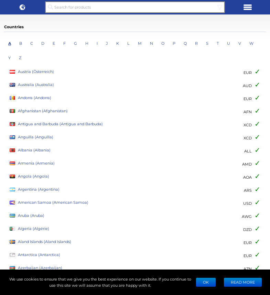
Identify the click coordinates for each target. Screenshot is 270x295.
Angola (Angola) (29, 176)
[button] (22, 7)
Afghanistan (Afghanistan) (39, 111)
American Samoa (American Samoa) (49, 202)
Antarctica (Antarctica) (35, 255)
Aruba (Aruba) (27, 215)
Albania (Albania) (30, 150)
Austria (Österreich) (32, 72)
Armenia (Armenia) (32, 163)
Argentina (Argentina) (35, 189)
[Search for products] (135, 7)
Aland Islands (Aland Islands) (40, 242)
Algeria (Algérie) (29, 228)
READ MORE (243, 282)
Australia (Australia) (32, 85)
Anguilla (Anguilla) (31, 137)
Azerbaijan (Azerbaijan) (36, 268)
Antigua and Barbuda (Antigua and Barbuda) (56, 124)
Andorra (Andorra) (30, 98)
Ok (206, 282)
